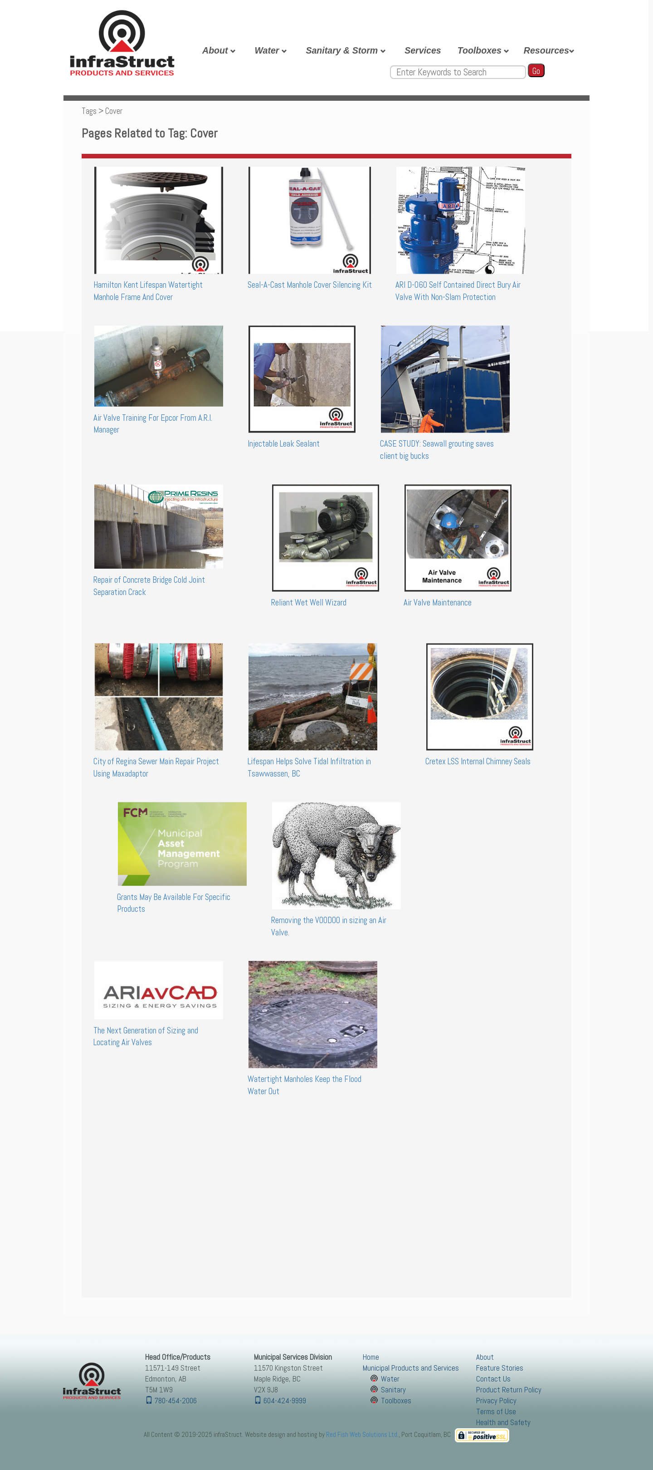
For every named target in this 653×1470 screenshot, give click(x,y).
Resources (550, 50)
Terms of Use (496, 1411)
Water (271, 50)
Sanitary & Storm (347, 50)
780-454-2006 (171, 1401)
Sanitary (393, 1390)
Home (371, 1357)
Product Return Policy (508, 1390)
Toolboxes (485, 50)
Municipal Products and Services (411, 1368)
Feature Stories (499, 1368)
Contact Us (493, 1379)
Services (422, 50)
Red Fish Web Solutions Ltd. (362, 1434)
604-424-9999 (280, 1401)
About (220, 50)
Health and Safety (503, 1422)
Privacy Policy (496, 1401)
